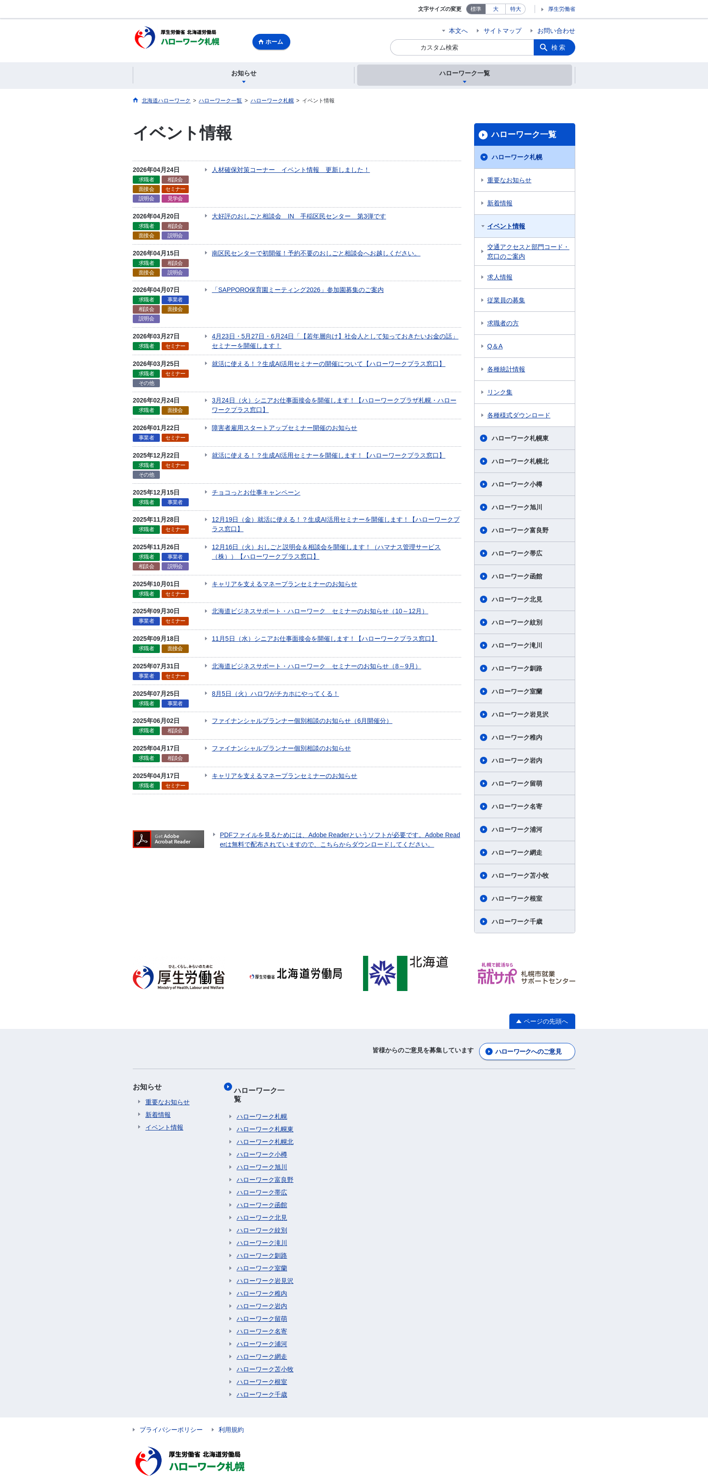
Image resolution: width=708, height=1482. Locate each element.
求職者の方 (503, 324)
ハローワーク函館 (517, 577)
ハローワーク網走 (517, 853)
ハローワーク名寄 (517, 807)
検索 (559, 47)
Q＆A (495, 347)
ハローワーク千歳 (517, 922)
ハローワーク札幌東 (520, 439)
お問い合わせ (556, 31)
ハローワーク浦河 (517, 830)
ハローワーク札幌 (517, 158)
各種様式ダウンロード (518, 416)
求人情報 (499, 278)
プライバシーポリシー (171, 1414)
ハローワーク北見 (517, 600)
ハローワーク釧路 (517, 669)
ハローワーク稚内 (517, 738)
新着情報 (499, 204)
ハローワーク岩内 (517, 761)
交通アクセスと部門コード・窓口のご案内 (528, 253)
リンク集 (499, 393)
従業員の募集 (506, 301)
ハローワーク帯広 (517, 554)
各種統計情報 (506, 370)
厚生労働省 (561, 9)
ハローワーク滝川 (517, 646)
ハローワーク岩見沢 (520, 715)
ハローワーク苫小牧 (520, 876)
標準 (475, 9)
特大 (515, 9)
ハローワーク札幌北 (520, 462)
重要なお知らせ (509, 181)
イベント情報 (506, 227)
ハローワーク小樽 (517, 485)
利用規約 (231, 1414)
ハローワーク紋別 (517, 623)
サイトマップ (503, 31)
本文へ (458, 31)
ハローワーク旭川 (517, 508)
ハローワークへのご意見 (528, 1050)
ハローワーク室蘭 (517, 692)
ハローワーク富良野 (520, 531)
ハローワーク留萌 (517, 784)
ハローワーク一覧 (523, 135)
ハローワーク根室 (517, 899)
